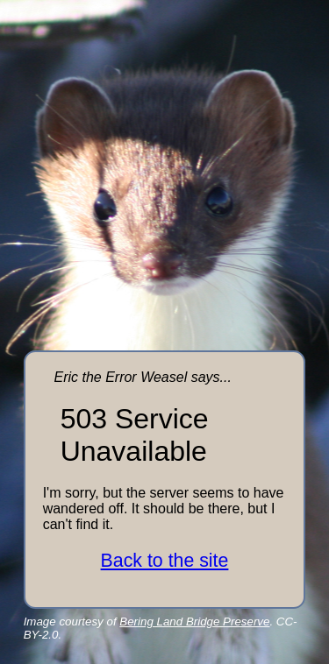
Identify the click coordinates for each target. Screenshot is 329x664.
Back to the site (165, 560)
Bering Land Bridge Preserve (194, 621)
